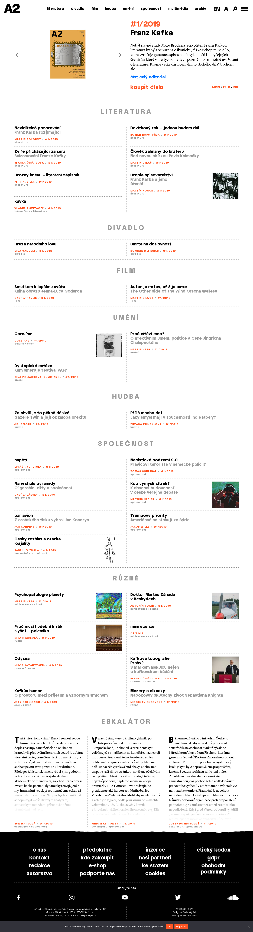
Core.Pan (23, 334)
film (94, 9)
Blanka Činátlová (29, 162)
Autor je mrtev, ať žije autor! (159, 286)
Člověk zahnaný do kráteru (157, 151)
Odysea (22, 658)
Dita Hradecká (26, 638)
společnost (151, 9)
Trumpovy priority (148, 515)
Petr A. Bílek (24, 182)
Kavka (20, 201)
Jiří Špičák (22, 424)
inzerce (155, 850)
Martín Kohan (141, 190)
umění (128, 9)
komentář (21, 553)
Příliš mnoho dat (146, 413)
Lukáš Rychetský (28, 467)
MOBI (216, 87)
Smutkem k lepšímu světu (39, 286)
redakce (39, 865)
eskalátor (21, 826)
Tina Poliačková (28, 377)
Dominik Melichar (144, 251)
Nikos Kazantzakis (29, 665)
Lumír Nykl (52, 377)
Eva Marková (25, 823)
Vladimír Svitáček (29, 208)
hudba (110, 9)
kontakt (39, 858)
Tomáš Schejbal (143, 471)
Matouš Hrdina (142, 499)
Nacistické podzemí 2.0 (154, 460)
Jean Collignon (27, 702)
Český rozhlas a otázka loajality (37, 541)
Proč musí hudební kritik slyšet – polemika (38, 629)
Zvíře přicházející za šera (39, 151)
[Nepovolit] (248, 926)
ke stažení (155, 865)
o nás (39, 850)
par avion (23, 515)
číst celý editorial (148, 77)
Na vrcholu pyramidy (34, 483)
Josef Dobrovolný (184, 823)
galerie (19, 343)
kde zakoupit (97, 858)
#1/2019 (145, 24)
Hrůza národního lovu (35, 244)
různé (38, 604)
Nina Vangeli (24, 251)
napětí (20, 460)
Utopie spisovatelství (151, 175)
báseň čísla (22, 211)
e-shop (97, 865)
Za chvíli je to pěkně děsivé (41, 413)
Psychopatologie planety (39, 594)
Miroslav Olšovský (146, 702)
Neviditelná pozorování (37, 128)
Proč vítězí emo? (147, 334)
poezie (19, 668)
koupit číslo (146, 87)
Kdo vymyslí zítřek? (150, 483)
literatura (55, 9)
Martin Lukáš (141, 162)
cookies (155, 873)
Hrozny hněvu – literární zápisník (46, 175)
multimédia (178, 9)
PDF (236, 87)
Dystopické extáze (33, 365)
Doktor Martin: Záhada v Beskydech (152, 597)
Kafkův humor (28, 691)
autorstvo (39, 873)
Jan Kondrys (24, 526)
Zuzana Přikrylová (145, 424)
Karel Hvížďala (26, 550)
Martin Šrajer (141, 298)
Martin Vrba (140, 349)
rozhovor (137, 681)
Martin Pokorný (27, 139)
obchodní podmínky (213, 868)
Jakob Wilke (140, 526)
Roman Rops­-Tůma (145, 135)
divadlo (77, 9)
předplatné (97, 850)
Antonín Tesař (142, 606)
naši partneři (155, 858)
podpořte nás (97, 873)
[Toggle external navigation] (244, 9)
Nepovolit (181, 926)
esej (17, 705)
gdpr (213, 858)
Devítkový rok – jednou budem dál (164, 128)
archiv (200, 9)
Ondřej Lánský (26, 494)
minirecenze (22, 604)
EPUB (226, 87)
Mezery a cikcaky (147, 691)
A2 (11, 9)
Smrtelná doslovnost (150, 244)
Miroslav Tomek (105, 823)
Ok (169, 926)
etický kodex (214, 850)
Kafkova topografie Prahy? (150, 660)
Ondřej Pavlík (25, 298)
